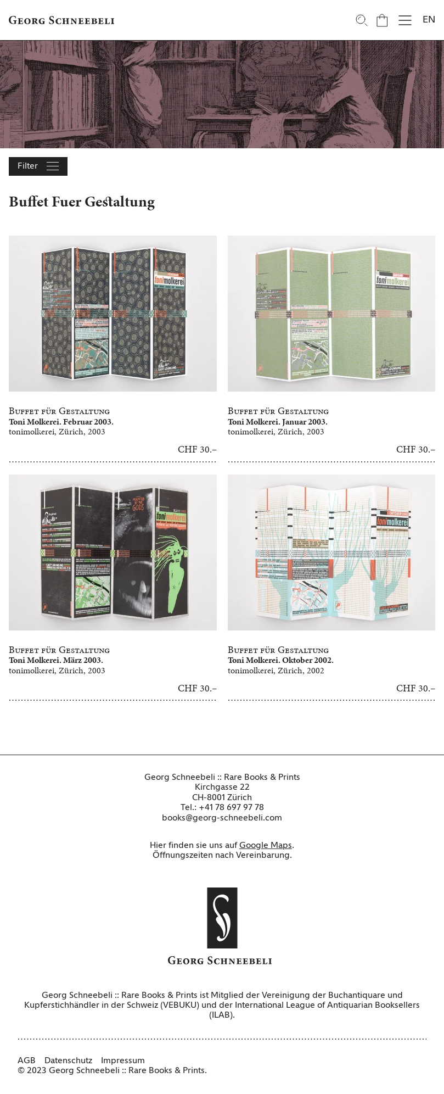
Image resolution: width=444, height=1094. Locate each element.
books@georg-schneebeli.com (222, 818)
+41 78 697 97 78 (231, 807)
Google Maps (265, 845)
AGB (27, 1061)
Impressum (123, 1061)
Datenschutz (68, 1061)
